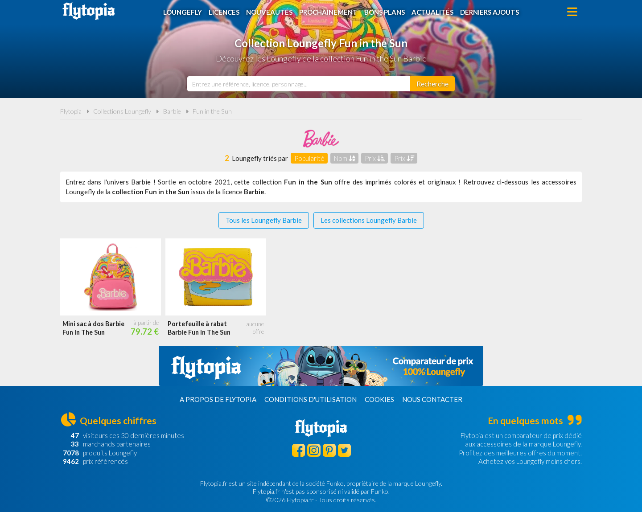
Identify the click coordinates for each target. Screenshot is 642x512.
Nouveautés (269, 12)
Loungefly (182, 12)
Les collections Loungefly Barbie (369, 220)
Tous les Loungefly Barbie (264, 220)
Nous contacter (432, 399)
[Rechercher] (432, 83)
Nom (344, 158)
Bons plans (384, 12)
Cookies (379, 399)
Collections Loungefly (122, 111)
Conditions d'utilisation (310, 399)
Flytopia (88, 11)
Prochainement (328, 12)
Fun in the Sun (212, 111)
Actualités (432, 12)
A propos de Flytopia (218, 399)
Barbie (172, 111)
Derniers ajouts (489, 12)
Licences (224, 12)
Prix (375, 158)
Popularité (309, 158)
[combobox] (298, 83)
